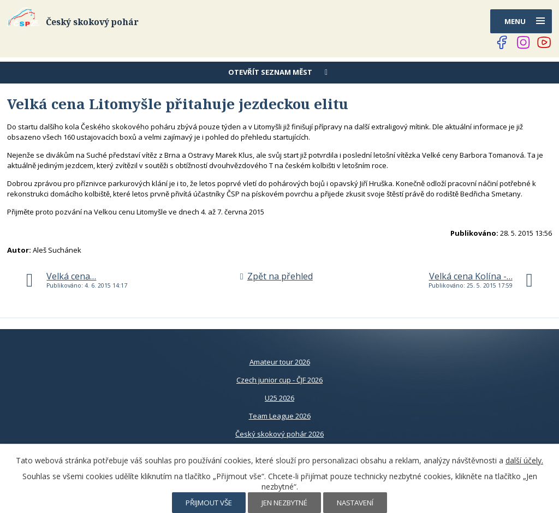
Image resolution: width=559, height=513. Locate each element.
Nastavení (355, 503)
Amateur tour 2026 (279, 362)
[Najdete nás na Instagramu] (523, 42)
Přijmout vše (209, 503)
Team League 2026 (280, 416)
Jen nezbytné (284, 503)
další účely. (524, 460)
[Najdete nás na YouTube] (544, 42)
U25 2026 (279, 398)
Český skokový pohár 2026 (279, 434)
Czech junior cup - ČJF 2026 (279, 380)
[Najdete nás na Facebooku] (502, 42)
